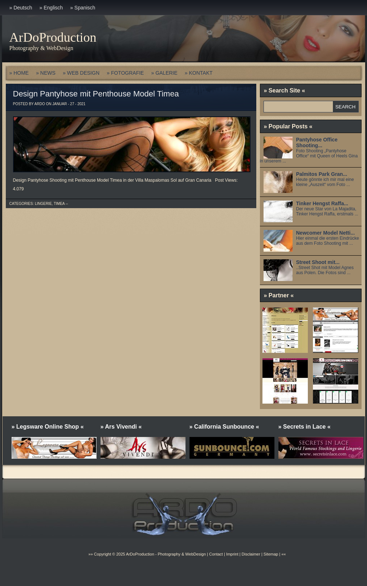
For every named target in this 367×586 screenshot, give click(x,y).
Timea (59, 204)
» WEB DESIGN (81, 73)
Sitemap (270, 554)
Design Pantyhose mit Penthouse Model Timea (96, 93)
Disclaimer (251, 554)
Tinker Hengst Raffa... (322, 203)
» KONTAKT (199, 73)
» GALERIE (164, 73)
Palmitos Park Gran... (321, 174)
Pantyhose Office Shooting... (317, 142)
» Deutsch (20, 8)
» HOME (19, 73)
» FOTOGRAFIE (125, 73)
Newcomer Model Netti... (325, 233)
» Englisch (51, 8)
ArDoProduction (53, 37)
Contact (216, 554)
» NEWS (46, 73)
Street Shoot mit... (318, 262)
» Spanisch (82, 8)
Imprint (232, 554)
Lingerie (43, 204)
